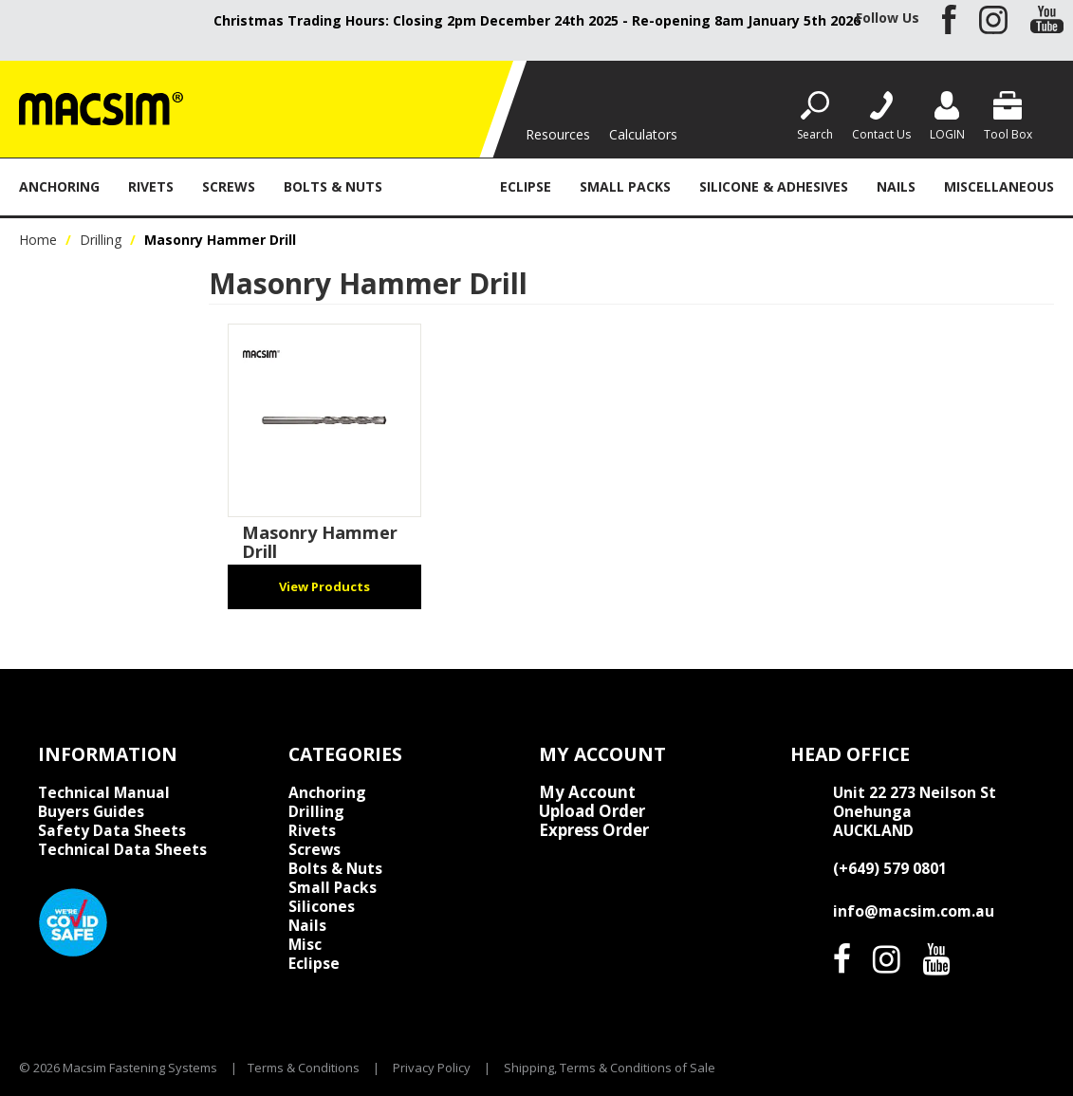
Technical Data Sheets (122, 849)
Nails (896, 186)
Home (38, 240)
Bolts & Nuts (333, 186)
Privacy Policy (432, 1067)
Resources (558, 134)
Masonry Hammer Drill (320, 542)
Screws (228, 186)
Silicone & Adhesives (773, 186)
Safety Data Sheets (112, 830)
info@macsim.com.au (913, 911)
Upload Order (592, 811)
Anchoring (59, 186)
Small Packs (625, 186)
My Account (587, 792)
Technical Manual (104, 792)
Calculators (643, 134)
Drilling (441, 186)
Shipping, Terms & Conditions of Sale (609, 1067)
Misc (305, 944)
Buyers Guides (91, 811)
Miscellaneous (999, 186)
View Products (324, 586)
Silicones (321, 906)
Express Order (594, 830)
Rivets (151, 186)
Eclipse (525, 186)
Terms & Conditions (304, 1067)
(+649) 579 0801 (890, 868)
